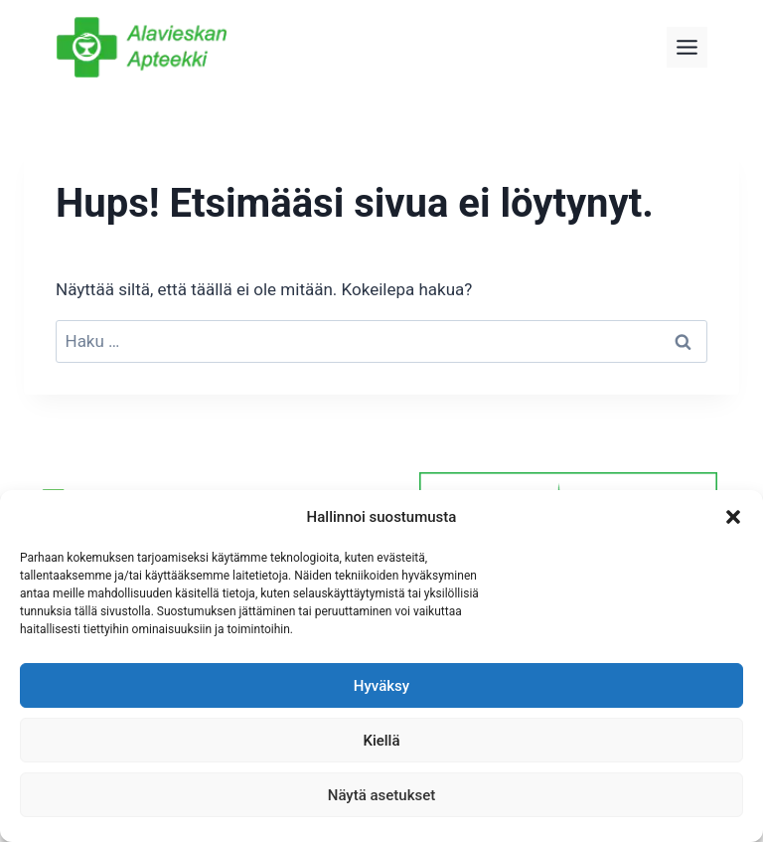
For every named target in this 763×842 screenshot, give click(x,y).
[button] (733, 517)
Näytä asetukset (382, 795)
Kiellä (381, 741)
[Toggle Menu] (687, 47)
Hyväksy (381, 686)
